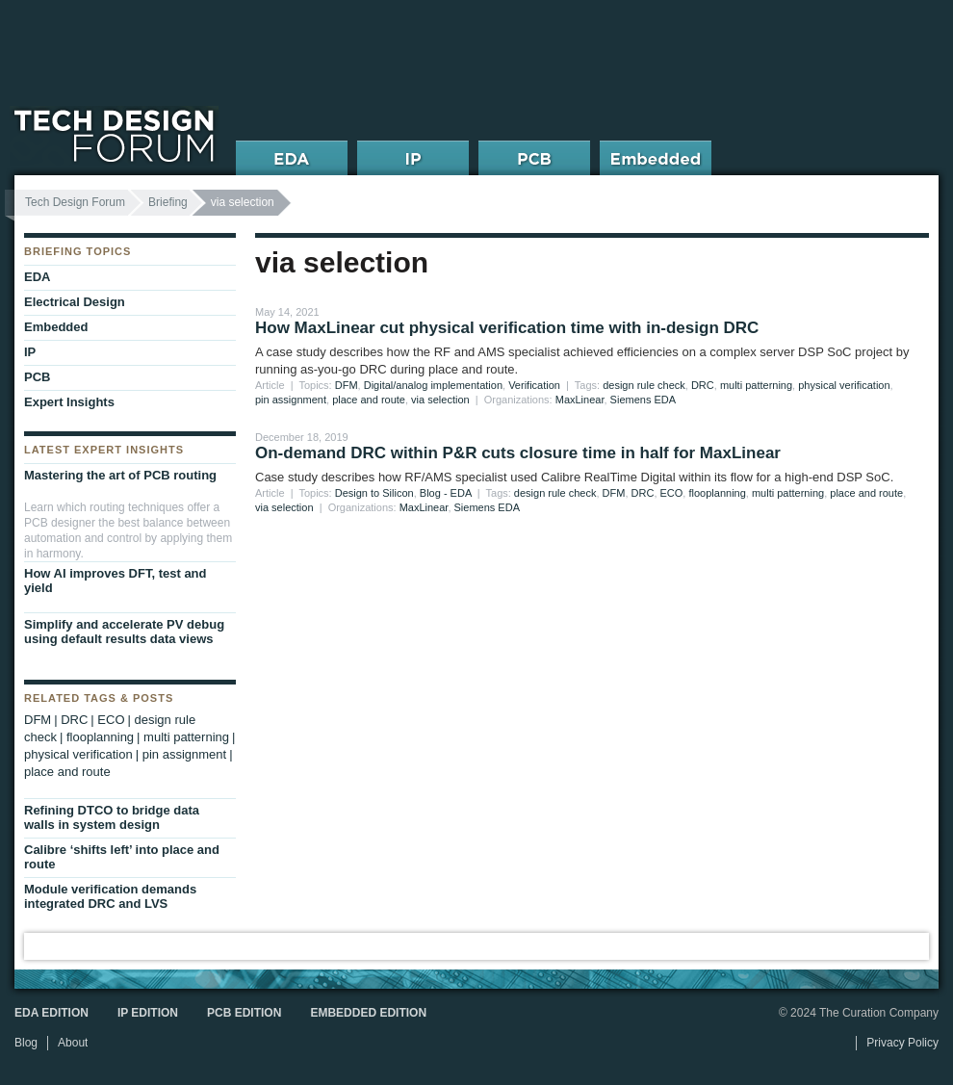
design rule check (644, 385)
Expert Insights (69, 402)
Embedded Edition (368, 1013)
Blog (26, 1042)
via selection (440, 399)
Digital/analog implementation (433, 385)
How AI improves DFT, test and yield (115, 580)
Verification (534, 385)
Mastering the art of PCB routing (120, 475)
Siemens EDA (643, 399)
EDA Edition (51, 1013)
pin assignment (290, 399)
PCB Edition (244, 1013)
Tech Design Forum (75, 202)
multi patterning (756, 385)
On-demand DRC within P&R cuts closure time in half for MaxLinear (518, 453)
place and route (368, 399)
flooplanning (716, 493)
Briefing (168, 202)
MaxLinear (580, 399)
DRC (702, 385)
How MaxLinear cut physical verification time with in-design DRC (507, 328)
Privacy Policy (902, 1042)
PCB (37, 377)
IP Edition (147, 1013)
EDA (37, 277)
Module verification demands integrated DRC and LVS (110, 896)
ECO (671, 493)
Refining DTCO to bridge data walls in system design (111, 817)
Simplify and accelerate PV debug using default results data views (124, 631)
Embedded (56, 327)
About (73, 1042)
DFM (346, 385)
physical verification (843, 385)
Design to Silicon (374, 493)
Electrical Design (74, 302)
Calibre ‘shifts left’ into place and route (121, 856)
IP (30, 352)
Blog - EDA (446, 493)
